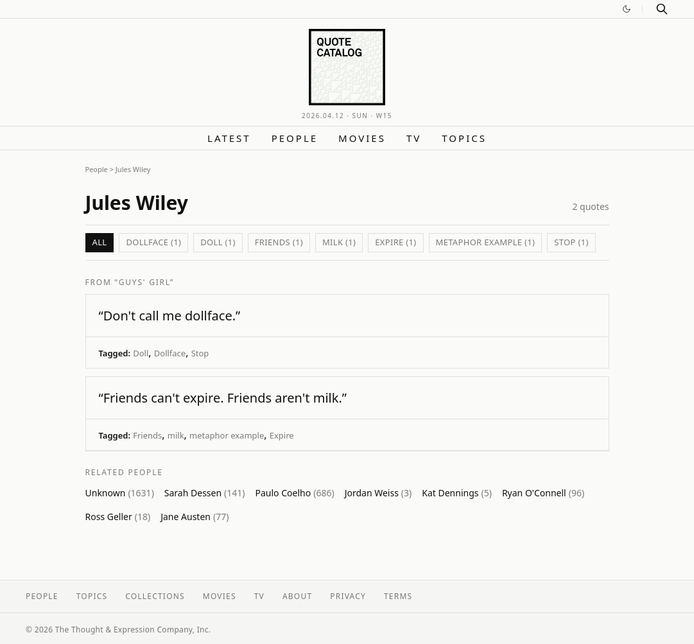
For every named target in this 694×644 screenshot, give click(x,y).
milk (176, 435)
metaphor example (226, 435)
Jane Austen (194, 516)
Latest (229, 138)
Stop (200, 353)
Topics (464, 138)
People (295, 138)
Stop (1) (571, 242)
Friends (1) (279, 242)
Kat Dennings (457, 493)
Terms (398, 596)
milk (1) (339, 242)
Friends (147, 435)
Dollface (170, 353)
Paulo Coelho (295, 493)
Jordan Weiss (378, 493)
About (297, 596)
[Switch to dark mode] (626, 9)
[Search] (661, 9)
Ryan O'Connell (543, 493)
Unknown (119, 493)
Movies (362, 138)
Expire (282, 435)
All (99, 242)
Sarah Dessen (204, 493)
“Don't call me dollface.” (170, 315)
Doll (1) (218, 242)
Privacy (348, 596)
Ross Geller (118, 516)
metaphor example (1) (485, 242)
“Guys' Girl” (145, 282)
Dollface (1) (153, 242)
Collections (155, 596)
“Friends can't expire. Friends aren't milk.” (223, 397)
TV (413, 138)
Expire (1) (395, 242)
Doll (140, 353)
